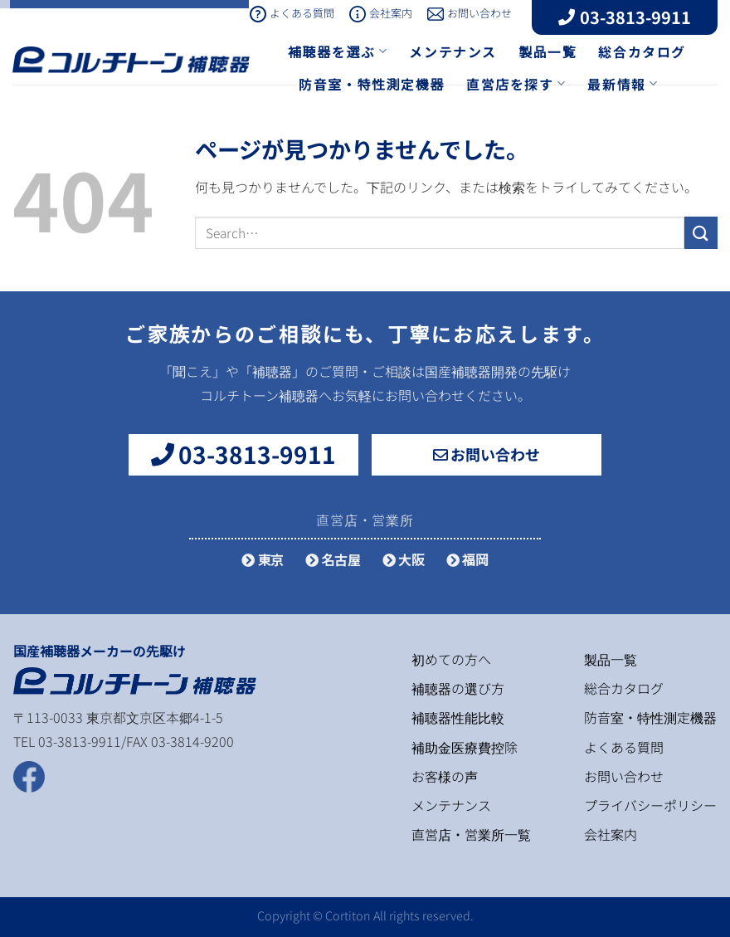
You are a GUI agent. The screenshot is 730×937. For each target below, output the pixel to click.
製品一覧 (547, 51)
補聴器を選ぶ (337, 51)
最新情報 (622, 84)
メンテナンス (453, 51)
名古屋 (333, 559)
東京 (262, 559)
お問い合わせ (469, 13)
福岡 (467, 559)
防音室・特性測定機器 (372, 84)
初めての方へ (451, 659)
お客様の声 (444, 776)
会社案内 (380, 13)
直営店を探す (516, 84)
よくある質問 (292, 13)
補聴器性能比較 (457, 717)
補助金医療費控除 (464, 747)
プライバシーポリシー (650, 805)
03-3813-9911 (624, 17)
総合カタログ (642, 51)
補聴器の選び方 (457, 688)
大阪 (403, 559)
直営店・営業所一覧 (471, 834)
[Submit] (701, 233)
